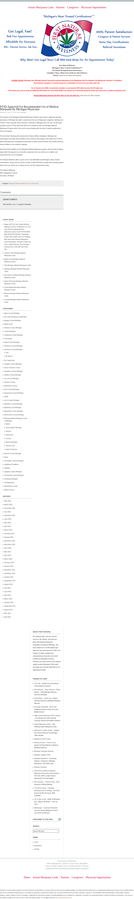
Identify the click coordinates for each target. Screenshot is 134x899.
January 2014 (9, 537)
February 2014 (9, 533)
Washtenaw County (10, 486)
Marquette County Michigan (13, 411)
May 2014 (7, 522)
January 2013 (9, 566)
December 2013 (9, 541)
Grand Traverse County (12, 367)
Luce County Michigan (11, 400)
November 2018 (9, 508)
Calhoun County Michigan (13, 328)
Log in (36, 842)
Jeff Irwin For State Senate (43, 730)
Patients (60, 7)
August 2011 (8, 609)
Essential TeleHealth (41, 707)
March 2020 (8, 504)
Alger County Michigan (12, 313)
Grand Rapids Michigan (14, 427)
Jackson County (9, 382)
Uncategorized (9, 482)
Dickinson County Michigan (13, 346)
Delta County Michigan (12, 342)
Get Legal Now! (9, 360)
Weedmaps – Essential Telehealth (45, 808)
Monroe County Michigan (12, 453)
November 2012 (9, 573)
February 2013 (9, 562)
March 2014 (8, 530)
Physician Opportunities (93, 7)
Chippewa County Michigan (13, 335)
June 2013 (7, 548)
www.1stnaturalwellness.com (63, 897)
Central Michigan (10, 331)
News (6, 457)
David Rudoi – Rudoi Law (43, 698)
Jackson (8, 431)
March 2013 (8, 559)
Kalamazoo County (10, 386)
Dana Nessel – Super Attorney (44, 689)
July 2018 (7, 512)
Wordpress (38, 845)
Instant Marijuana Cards (40, 7)
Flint (7, 352)
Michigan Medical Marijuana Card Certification (24, 183)
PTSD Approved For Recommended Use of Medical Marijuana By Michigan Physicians (29, 108)
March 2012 (8, 599)
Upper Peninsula (11, 449)
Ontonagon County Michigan (14, 461)
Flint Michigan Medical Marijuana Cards (17, 265)
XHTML (36, 849)
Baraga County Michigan (12, 320)
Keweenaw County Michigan (14, 393)
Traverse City (10, 446)
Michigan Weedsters (41, 758)
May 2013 (7, 551)
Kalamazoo (9, 435)
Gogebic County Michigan (13, 364)
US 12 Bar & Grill (40, 799)
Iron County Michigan (11, 378)
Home (27, 877)
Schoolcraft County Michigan (14, 475)
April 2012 (7, 595)
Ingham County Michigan (12, 375)
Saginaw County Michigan (13, 471)
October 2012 (9, 577)
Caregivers (73, 7)
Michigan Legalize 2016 (42, 755)
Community (8, 338)
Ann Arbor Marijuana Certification (15, 317)
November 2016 (9, 515)
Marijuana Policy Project (42, 739)
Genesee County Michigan (13, 349)
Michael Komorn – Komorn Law (45, 742)
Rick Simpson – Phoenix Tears (44, 782)
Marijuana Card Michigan (12, 407)
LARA (6, 396)
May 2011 (7, 613)
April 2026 (7, 501)
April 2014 (7, 526)
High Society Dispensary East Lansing (47, 715)
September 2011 (9, 606)
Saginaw (7, 468)
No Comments (21, 112)
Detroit (8, 424)
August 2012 (8, 584)
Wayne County (9, 490)
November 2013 (9, 544)
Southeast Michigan (11, 479)
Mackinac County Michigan (13, 404)
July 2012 (7, 588)
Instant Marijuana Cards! (42, 724)
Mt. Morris (9, 356)
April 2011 (7, 617)
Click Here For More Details (90, 95)
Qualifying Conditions (11, 464)
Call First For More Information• (70, 75)
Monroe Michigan (11, 442)
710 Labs (37, 683)
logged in (15, 204)
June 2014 (7, 519)
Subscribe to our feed (43, 819)
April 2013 (7, 555)
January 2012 (9, 602)
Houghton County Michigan (13, 371)
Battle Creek (8, 324)
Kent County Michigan (11, 389)
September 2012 (9, 580)
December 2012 (9, 570)
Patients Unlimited (40, 767)
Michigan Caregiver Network (43, 751)
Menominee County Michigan (14, 415)
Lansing (8, 438)
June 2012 (7, 591)
